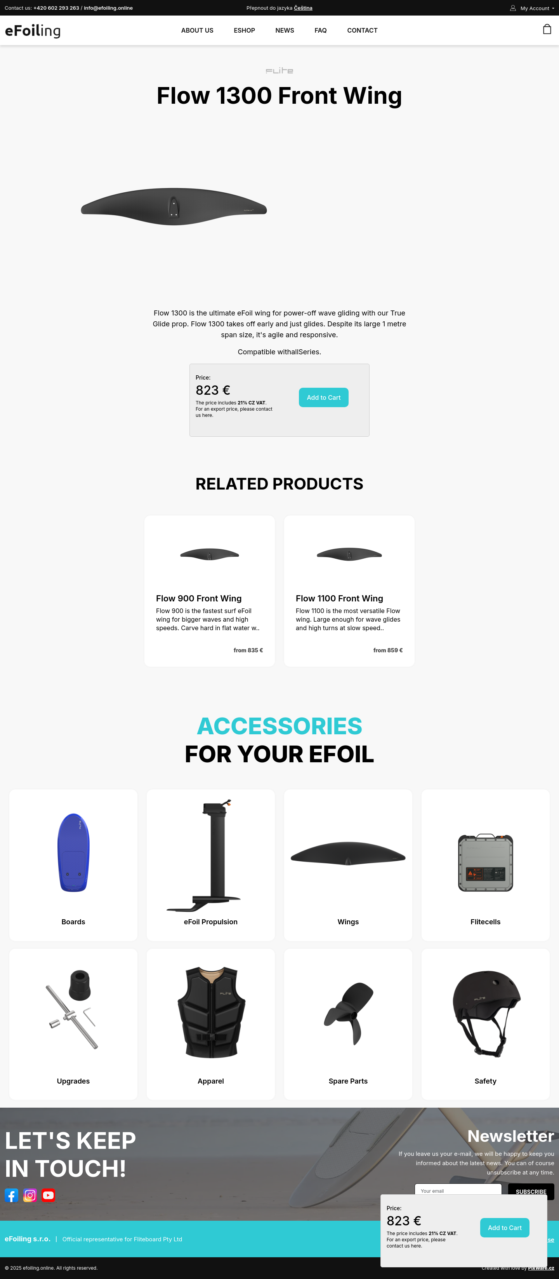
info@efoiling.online (108, 8)
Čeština (303, 8)
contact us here (404, 1246)
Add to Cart (323, 397)
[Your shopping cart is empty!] (547, 29)
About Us (197, 30)
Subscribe (531, 1191)
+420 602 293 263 (56, 8)
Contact (362, 30)
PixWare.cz (541, 1268)
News (285, 30)
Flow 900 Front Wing (199, 598)
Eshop (244, 30)
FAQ (321, 30)
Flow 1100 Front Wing (339, 598)
